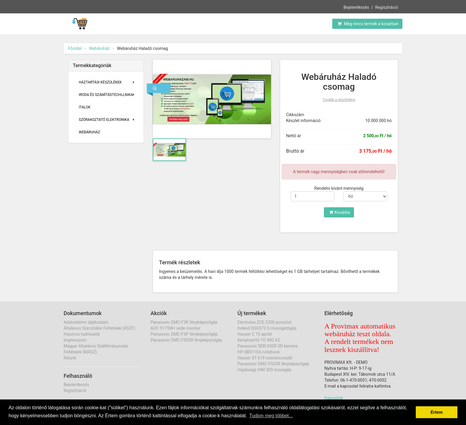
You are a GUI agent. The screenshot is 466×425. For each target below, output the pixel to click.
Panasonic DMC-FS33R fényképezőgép (186, 340)
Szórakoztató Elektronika (104, 120)
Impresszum (75, 340)
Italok (85, 107)
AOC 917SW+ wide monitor (176, 328)
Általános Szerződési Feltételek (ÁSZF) (99, 328)
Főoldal (75, 48)
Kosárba (339, 212)
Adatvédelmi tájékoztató (86, 322)
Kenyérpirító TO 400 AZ (258, 340)
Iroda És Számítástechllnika (106, 95)
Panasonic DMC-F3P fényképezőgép (184, 334)
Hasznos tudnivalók (82, 334)
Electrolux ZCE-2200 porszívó (264, 322)
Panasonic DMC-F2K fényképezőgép (184, 322)
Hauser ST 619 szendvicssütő (264, 358)
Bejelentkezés (356, 6)
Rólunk (70, 358)
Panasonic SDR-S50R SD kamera (267, 346)
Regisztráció (386, 6)
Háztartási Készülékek (100, 82)
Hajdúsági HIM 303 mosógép (264, 369)
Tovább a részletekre (338, 100)
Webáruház (99, 48)
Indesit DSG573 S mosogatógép (266, 328)
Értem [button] (437, 412)
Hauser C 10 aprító (254, 334)
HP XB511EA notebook (258, 352)
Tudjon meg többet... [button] (271, 415)
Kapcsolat (334, 398)
